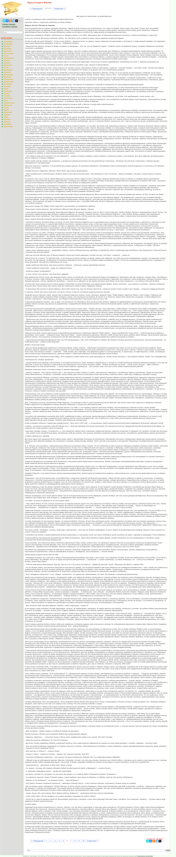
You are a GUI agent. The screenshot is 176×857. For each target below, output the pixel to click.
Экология (6, 121)
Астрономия (7, 44)
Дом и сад (7, 51)
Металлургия (8, 74)
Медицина (7, 72)
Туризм (6, 107)
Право (5, 89)
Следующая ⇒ (59, 9)
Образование (8, 79)
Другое (5, 56)
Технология (7, 105)
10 (83, 841)
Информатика (8, 58)
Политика (6, 86)
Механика (7, 77)
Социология (7, 98)
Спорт (5, 100)
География (7, 48)
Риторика (6, 96)
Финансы (6, 114)
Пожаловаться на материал (145, 856)
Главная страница (8, 24)
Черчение (7, 119)
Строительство (8, 103)
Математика (7, 70)
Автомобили (7, 41)
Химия (5, 117)
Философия (7, 112)
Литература (7, 65)
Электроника (8, 126)
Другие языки (8, 53)
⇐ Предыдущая (36, 9)
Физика (6, 110)
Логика (5, 67)
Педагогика (7, 84)
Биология (6, 46)
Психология (7, 91)
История (6, 60)
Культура (6, 63)
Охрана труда (8, 81)
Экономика (7, 124)
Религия (6, 93)
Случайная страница (9, 26)
